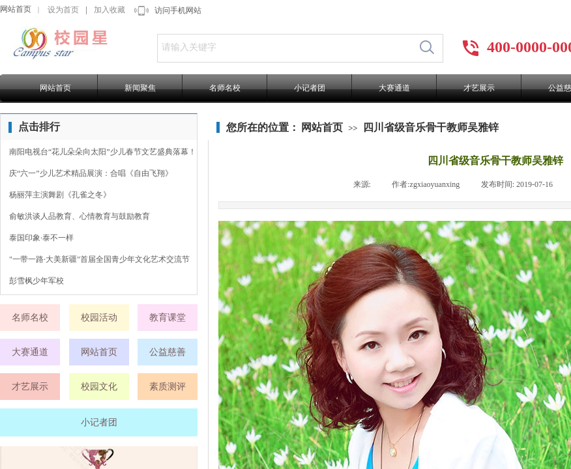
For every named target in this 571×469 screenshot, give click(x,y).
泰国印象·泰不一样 (41, 237)
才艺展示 (479, 87)
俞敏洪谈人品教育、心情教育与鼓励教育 (79, 216)
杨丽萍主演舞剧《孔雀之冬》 (60, 194)
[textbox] (284, 48)
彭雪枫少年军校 (36, 280)
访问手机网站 (177, 10)
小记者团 (309, 87)
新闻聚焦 (140, 87)
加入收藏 (109, 9)
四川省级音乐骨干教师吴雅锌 (431, 127)
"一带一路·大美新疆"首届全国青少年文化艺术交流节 (99, 259)
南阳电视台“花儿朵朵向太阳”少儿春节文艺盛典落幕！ (102, 151)
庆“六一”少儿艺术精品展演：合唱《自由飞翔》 (91, 173)
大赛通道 (394, 87)
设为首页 (63, 9)
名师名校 (225, 87)
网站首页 (15, 9)
